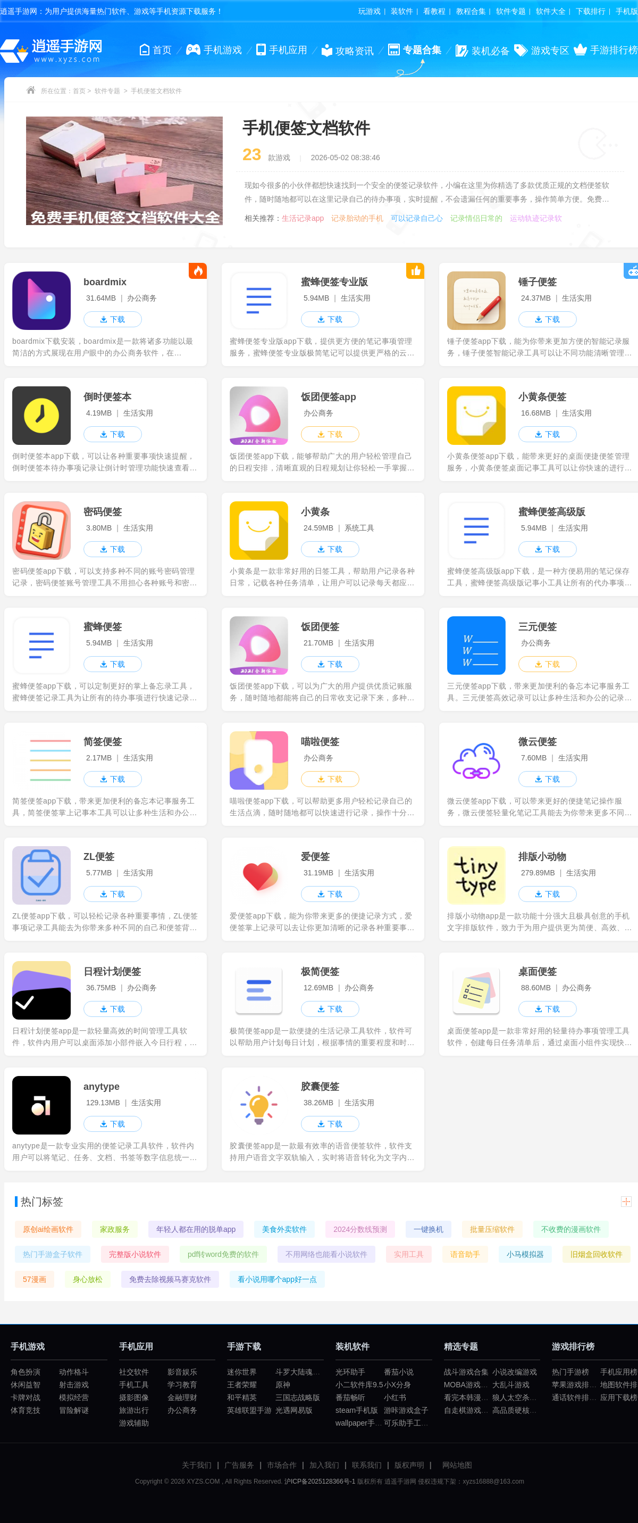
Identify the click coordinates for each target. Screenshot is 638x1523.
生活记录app (303, 218)
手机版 (627, 11)
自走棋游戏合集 (470, 1410)
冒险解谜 (74, 1410)
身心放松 (88, 1279)
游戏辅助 (134, 1423)
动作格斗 (74, 1372)
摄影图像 (134, 1397)
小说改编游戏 (514, 1372)
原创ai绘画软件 (48, 1229)
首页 (79, 91)
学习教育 (182, 1384)
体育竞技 (25, 1410)
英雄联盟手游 (249, 1410)
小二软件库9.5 (359, 1384)
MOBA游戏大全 (470, 1384)
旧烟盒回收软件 (596, 1254)
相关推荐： (263, 218)
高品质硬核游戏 (518, 1410)
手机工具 (134, 1384)
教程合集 (471, 11)
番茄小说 (399, 1372)
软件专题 (511, 11)
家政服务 (115, 1229)
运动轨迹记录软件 (536, 218)
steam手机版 (356, 1410)
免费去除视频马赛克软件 (170, 1279)
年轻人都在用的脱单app (196, 1229)
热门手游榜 (570, 1372)
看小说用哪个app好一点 (277, 1279)
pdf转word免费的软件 (223, 1254)
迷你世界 (242, 1372)
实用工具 (409, 1254)
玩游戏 (369, 11)
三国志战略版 (297, 1397)
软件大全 (551, 11)
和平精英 (242, 1397)
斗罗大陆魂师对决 (305, 1372)
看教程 (434, 11)
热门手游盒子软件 (52, 1254)
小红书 (395, 1397)
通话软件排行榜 (578, 1397)
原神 (282, 1384)
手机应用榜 (618, 1372)
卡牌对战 (25, 1397)
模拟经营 (74, 1397)
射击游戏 (74, 1384)
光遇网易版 (294, 1410)
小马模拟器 (525, 1254)
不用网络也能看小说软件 (326, 1254)
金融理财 (182, 1397)
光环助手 (350, 1372)
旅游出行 (134, 1410)
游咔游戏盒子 (406, 1410)
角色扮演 (25, 1372)
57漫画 (34, 1279)
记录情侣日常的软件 (476, 218)
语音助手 (465, 1254)
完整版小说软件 (135, 1254)
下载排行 (591, 11)
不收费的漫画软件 (571, 1229)
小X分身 (397, 1384)
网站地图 (457, 1465)
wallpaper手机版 (362, 1423)
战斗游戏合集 (466, 1372)
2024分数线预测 (360, 1229)
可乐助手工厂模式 (413, 1423)
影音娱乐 (182, 1372)
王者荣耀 (242, 1384)
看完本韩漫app (468, 1397)
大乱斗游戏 (511, 1384)
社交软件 (134, 1372)
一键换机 (428, 1229)
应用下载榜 (618, 1397)
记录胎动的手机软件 (357, 218)
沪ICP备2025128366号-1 (319, 1481)
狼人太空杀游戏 (518, 1397)
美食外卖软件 (284, 1229)
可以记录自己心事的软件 (417, 218)
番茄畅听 (350, 1397)
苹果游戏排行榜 (578, 1384)
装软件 (402, 11)
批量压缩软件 (492, 1229)
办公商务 (182, 1410)
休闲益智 (25, 1384)
